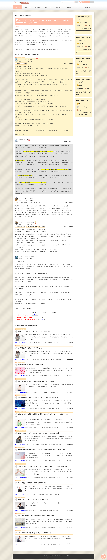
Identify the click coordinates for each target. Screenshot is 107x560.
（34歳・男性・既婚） (26, 256)
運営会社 (45, 555)
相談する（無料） (84, 1)
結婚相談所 (58, 7)
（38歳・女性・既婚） (26, 222)
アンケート (79, 7)
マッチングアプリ (38, 7)
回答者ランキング (89, 7)
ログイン (92, 2)
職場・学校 (17, 7)
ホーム (41, 555)
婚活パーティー (48, 7)
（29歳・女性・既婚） (27, 59)
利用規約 (51, 555)
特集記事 (69, 7)
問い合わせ (67, 555)
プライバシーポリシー (58, 555)
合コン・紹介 (28, 7)
